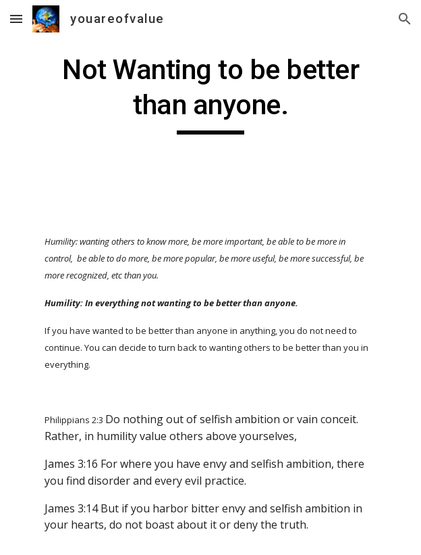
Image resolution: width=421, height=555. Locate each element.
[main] (210, 93)
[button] (16, 18)
